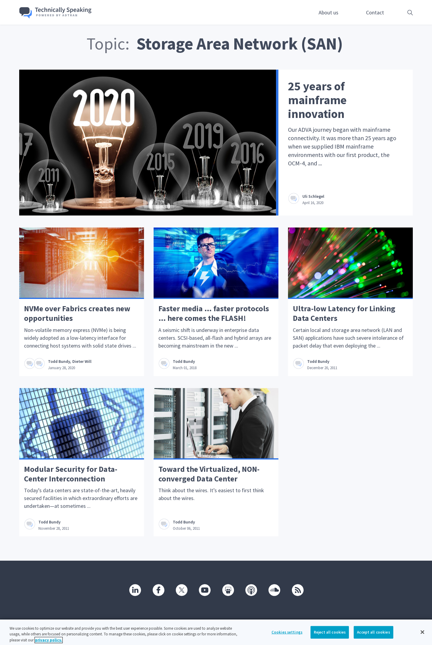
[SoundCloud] (274, 589)
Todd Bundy (59, 361)
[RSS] (297, 589)
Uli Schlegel (313, 196)
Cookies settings (287, 636)
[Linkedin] (134, 589)
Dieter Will (82, 361)
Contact (375, 12)
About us (328, 12)
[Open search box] (401, 12)
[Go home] (55, 13)
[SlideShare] (227, 589)
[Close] (422, 636)
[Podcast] (250, 589)
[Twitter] (181, 589)
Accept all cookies (373, 636)
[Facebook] (158, 589)
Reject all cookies (330, 636)
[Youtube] (204, 589)
